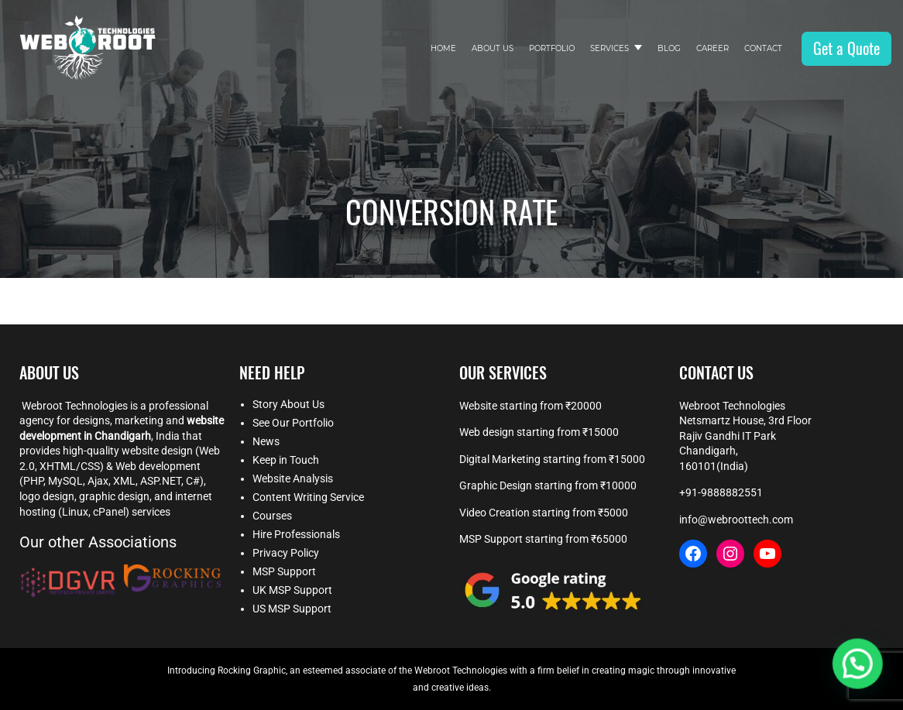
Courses (272, 515)
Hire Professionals (296, 534)
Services (609, 48)
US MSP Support (291, 608)
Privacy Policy (285, 552)
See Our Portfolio (293, 422)
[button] (860, 672)
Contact (763, 48)
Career (712, 48)
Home (443, 48)
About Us (492, 48)
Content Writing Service (308, 497)
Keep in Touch (285, 459)
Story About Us (288, 404)
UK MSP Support (292, 590)
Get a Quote (846, 48)
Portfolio (552, 48)
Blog (669, 48)
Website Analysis (292, 478)
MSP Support (284, 571)
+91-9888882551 (721, 492)
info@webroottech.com (736, 519)
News (266, 441)
